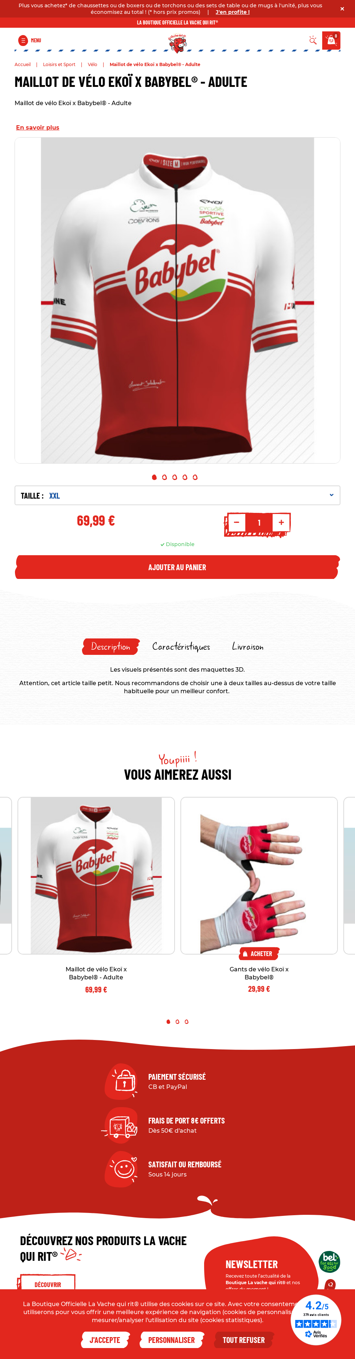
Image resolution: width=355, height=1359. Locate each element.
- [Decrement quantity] (236, 522)
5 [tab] (195, 477)
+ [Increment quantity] (281, 522)
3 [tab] (174, 477)
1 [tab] (154, 477)
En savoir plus (37, 127)
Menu (36, 40)
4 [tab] (185, 477)
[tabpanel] (177, 300)
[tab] (111, 646)
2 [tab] (164, 477)
